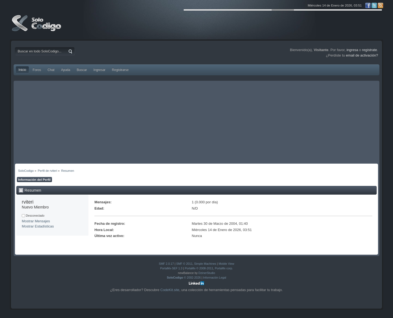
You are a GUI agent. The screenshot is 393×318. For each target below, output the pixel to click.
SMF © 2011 (184, 263)
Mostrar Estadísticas (38, 226)
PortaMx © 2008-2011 (199, 268)
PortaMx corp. (224, 268)
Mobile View (226, 263)
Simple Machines (205, 263)
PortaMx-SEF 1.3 (171, 268)
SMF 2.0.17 (166, 263)
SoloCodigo (37, 27)
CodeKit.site (169, 290)
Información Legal (214, 277)
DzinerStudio (206, 273)
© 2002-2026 (184, 277)
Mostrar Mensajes (36, 221)
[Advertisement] (196, 123)
